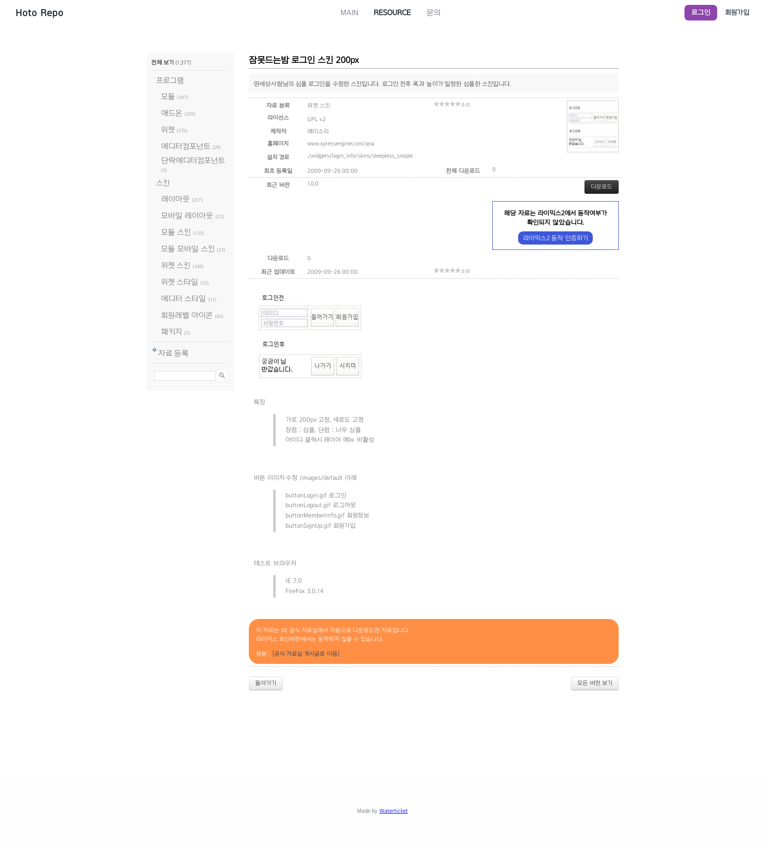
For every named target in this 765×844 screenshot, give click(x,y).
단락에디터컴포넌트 (193, 160)
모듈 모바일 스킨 (188, 249)
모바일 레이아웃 (187, 215)
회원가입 (737, 12)
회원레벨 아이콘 (187, 315)
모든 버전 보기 (594, 682)
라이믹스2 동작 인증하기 (555, 238)
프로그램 (170, 80)
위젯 (168, 129)
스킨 (163, 183)
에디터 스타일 (183, 298)
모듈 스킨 (176, 232)
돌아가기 (265, 682)
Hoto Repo (39, 13)
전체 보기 (162, 62)
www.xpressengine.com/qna (340, 143)
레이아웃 (175, 199)
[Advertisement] (382, 725)
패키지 (171, 332)
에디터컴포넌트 (185, 146)
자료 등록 (173, 353)
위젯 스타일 (179, 282)
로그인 (700, 12)
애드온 (171, 113)
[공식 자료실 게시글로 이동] (306, 653)
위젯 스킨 (175, 265)
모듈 (168, 96)
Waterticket (394, 810)
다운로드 (601, 186)
